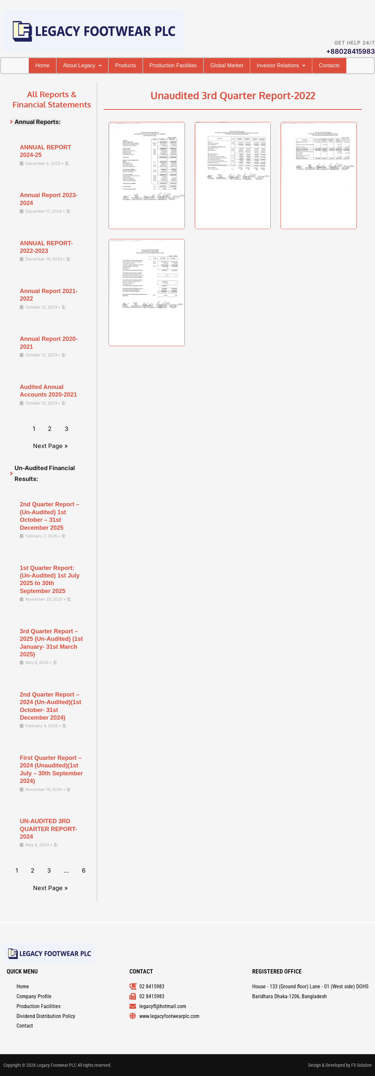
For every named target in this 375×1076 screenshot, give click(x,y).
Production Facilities (192, 66)
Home (38, 66)
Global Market (254, 66)
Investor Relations (318, 66)
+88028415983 (350, 51)
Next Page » (50, 462)
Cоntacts (188, 81)
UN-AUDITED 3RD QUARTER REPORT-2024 (48, 845)
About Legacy (86, 66)
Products (136, 66)
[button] (86, 66)
